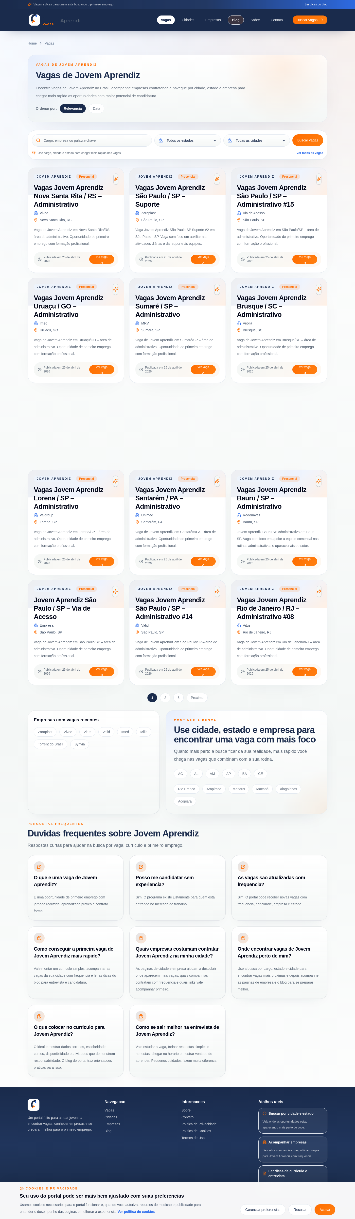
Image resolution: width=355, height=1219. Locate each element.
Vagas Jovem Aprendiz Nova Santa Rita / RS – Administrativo (68, 196)
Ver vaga (101, 259)
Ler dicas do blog (316, 4)
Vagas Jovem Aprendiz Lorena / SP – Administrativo (68, 498)
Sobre (255, 20)
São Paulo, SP (152, 220)
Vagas (166, 20)
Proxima (197, 698)
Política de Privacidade (198, 1124)
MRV (145, 323)
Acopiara (185, 801)
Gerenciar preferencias (262, 1210)
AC (180, 774)
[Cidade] (260, 140)
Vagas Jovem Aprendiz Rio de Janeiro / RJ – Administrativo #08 (271, 608)
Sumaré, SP (150, 330)
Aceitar (325, 1210)
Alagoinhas (288, 789)
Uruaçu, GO (49, 330)
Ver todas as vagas (310, 153)
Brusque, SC (252, 330)
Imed (43, 323)
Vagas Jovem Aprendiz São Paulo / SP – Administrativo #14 (170, 608)
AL (196, 774)
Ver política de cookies (136, 1212)
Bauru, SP (251, 522)
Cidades (188, 20)
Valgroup (46, 515)
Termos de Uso (193, 1138)
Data (96, 108)
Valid (145, 625)
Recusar (300, 1210)
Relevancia (73, 108)
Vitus (246, 625)
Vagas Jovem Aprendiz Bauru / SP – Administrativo (271, 498)
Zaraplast (148, 213)
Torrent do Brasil (50, 744)
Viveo (44, 213)
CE (260, 774)
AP (228, 774)
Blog (236, 20)
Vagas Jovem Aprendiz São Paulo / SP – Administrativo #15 (271, 196)
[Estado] (191, 140)
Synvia (79, 744)
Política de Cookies (196, 1131)
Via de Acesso (254, 213)
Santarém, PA (151, 522)
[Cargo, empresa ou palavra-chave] (96, 140)
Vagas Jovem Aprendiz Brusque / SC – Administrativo (271, 306)
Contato (277, 20)
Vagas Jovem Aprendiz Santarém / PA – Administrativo (170, 498)
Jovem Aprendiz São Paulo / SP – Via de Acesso (65, 608)
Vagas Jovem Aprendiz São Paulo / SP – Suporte (170, 196)
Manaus (239, 789)
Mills (143, 732)
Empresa (46, 625)
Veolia (247, 323)
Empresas (213, 20)
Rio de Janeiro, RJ (257, 632)
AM (212, 774)
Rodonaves (251, 515)
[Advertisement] (175, 426)
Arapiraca (214, 789)
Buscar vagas (307, 140)
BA (244, 774)
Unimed (147, 515)
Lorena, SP (48, 522)
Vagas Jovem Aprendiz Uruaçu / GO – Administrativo (68, 306)
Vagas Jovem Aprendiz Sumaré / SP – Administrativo (170, 306)
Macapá (262, 789)
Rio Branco (186, 789)
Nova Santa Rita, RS (55, 220)
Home (32, 43)
